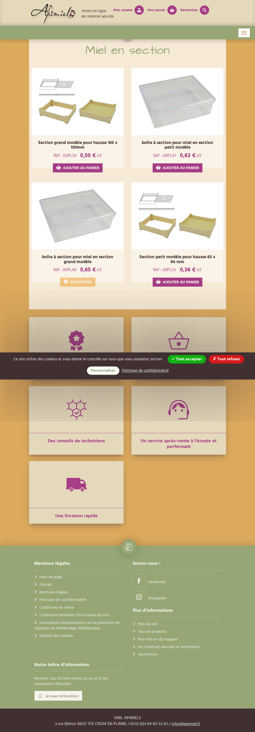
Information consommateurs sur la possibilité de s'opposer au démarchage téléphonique (77, 625)
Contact (46, 585)
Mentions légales (53, 592)
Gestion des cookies (56, 636)
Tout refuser (226, 359)
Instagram (149, 597)
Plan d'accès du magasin (158, 639)
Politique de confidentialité (62, 600)
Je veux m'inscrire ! (58, 695)
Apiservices (147, 655)
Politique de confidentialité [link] (145, 370)
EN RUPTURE (77, 282)
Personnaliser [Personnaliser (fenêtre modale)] (103, 370)
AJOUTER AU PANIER (77, 167)
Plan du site (148, 624)
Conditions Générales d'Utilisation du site (74, 615)
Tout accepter (187, 359)
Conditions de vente (56, 607)
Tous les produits (152, 632)
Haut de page (50, 577)
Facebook (149, 581)
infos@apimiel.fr (185, 724)
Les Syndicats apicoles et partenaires (169, 647)
